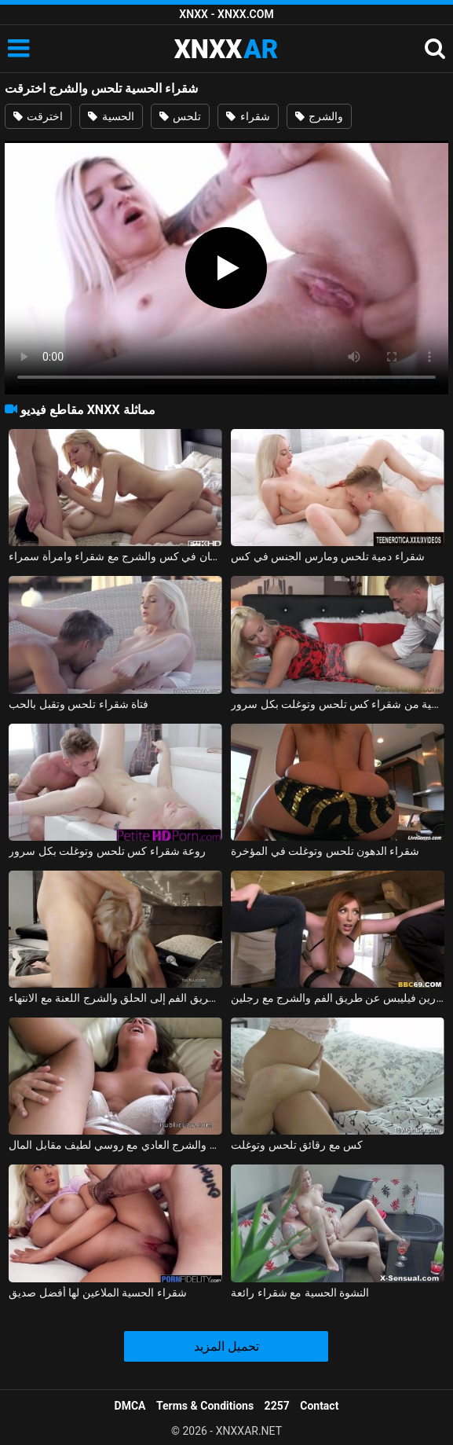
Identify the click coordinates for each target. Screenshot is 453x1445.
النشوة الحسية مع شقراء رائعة (300, 1292)
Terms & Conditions (205, 1405)
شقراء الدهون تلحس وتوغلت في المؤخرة (325, 851)
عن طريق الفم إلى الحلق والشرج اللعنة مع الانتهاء (115, 998)
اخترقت (38, 116)
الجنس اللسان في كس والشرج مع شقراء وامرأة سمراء (115, 556)
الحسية (110, 116)
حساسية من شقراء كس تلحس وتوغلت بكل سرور (337, 704)
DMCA (130, 1405)
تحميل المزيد (226, 1346)
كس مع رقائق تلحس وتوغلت (297, 1145)
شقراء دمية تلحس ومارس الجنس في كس (328, 556)
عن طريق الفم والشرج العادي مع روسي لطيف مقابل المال (115, 1145)
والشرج (319, 116)
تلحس (180, 116)
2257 (277, 1405)
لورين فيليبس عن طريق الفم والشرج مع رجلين (337, 998)
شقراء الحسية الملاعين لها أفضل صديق (97, 1292)
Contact (319, 1405)
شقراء (247, 116)
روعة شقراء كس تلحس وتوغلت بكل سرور (107, 851)
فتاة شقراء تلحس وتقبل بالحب (78, 704)
